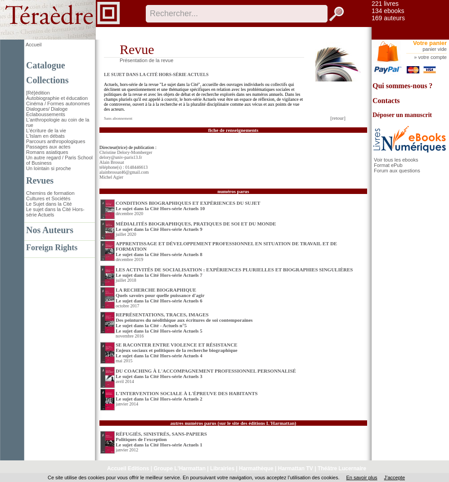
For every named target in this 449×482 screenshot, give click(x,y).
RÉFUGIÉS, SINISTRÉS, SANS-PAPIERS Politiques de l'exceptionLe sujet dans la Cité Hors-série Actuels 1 (161, 439)
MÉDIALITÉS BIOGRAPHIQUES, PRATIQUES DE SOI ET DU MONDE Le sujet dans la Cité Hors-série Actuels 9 (196, 226)
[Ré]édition (38, 92)
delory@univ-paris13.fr (120, 157)
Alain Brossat (111, 162)
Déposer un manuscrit (402, 115)
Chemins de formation (50, 193)
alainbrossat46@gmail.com (123, 172)
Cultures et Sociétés (48, 198)
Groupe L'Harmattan (179, 468)
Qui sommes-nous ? (402, 86)
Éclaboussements (45, 114)
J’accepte (394, 477)
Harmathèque (256, 468)
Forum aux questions (397, 170)
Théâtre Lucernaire (342, 468)
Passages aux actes (48, 146)
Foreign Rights (51, 247)
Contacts (386, 100)
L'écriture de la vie (46, 130)
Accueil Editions (128, 468)
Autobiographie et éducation (57, 98)
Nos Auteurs (49, 230)
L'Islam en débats (45, 136)
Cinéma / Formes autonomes (58, 103)
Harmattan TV (295, 468)
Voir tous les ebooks (396, 159)
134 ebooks (388, 10)
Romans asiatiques (47, 152)
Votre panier (430, 43)
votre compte (432, 57)
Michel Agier (111, 177)
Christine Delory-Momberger (125, 152)
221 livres (385, 3)
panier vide (434, 49)
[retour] (338, 118)
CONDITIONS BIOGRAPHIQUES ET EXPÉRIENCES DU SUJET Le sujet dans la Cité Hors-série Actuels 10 (188, 205)
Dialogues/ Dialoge (46, 109)
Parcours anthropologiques (55, 141)
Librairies (222, 468)
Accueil (33, 44)
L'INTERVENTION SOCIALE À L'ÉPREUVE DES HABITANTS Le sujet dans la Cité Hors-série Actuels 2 (187, 396)
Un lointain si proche (48, 168)
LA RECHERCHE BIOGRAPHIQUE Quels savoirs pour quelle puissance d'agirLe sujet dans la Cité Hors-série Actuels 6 (160, 295)
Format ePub (388, 165)
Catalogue (45, 65)
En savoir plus (361, 477)
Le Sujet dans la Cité (49, 204)
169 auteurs (388, 18)
